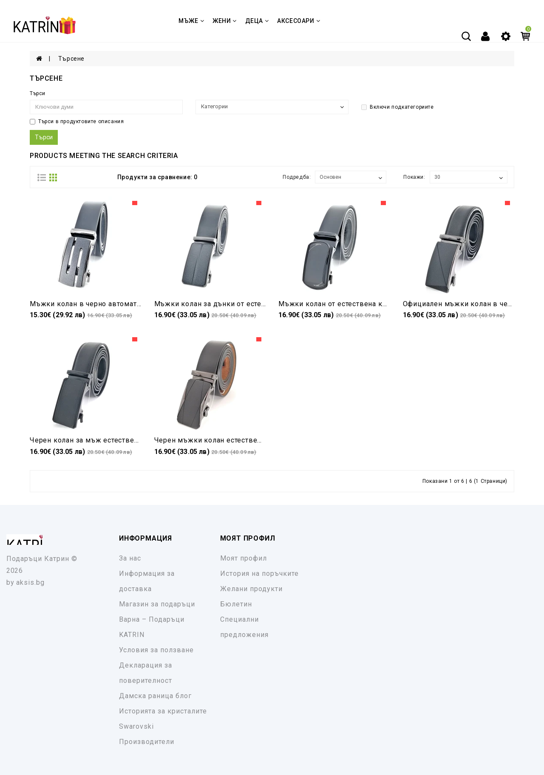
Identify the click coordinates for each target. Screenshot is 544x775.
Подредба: (297, 177)
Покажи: (414, 177)
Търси (37, 93)
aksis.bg (30, 582)
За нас (130, 558)
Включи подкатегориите (397, 107)
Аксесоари (298, 20)
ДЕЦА (257, 20)
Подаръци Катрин (37, 559)
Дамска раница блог (155, 696)
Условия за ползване (156, 650)
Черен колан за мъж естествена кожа (96, 440)
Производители (146, 742)
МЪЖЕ (191, 20)
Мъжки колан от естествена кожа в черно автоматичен (375, 304)
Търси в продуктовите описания (77, 121)
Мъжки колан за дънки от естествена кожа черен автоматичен (264, 304)
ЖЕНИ (224, 20)
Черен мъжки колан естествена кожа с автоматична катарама (262, 440)
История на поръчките (259, 573)
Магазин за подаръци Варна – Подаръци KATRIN (157, 619)
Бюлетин (236, 604)
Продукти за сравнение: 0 (157, 177)
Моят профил (243, 558)
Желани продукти (251, 589)
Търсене (71, 58)
